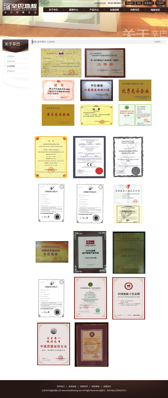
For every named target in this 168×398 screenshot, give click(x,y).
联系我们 (149, 3)
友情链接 (72, 386)
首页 (139, 3)
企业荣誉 (11, 66)
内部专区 (134, 9)
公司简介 (11, 56)
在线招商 (114, 9)
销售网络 (95, 386)
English (130, 3)
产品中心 (94, 9)
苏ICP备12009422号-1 (117, 390)
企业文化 (11, 61)
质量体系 (84, 386)
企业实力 (11, 71)
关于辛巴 (53, 9)
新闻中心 (73, 9)
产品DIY (160, 3)
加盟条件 (107, 386)
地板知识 (155, 9)
